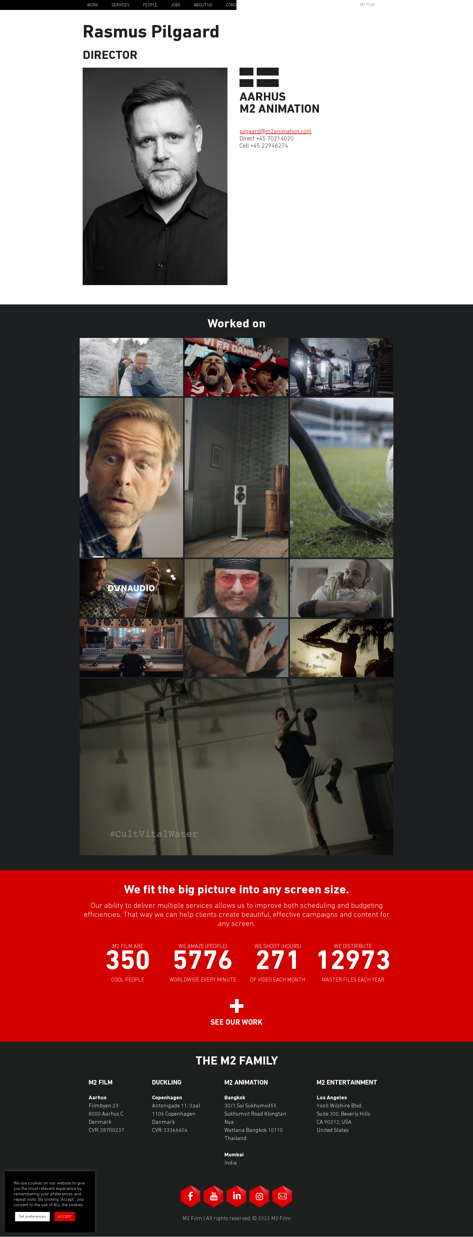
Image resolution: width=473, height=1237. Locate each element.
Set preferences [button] (32, 1217)
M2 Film (367, 5)
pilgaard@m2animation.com (276, 132)
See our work (236, 1023)
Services (120, 5)
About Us (203, 5)
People (150, 5)
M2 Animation (246, 1083)
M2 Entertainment (347, 1083)
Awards (321, 5)
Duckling (167, 1083)
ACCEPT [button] (64, 1217)
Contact (234, 5)
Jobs (175, 5)
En (395, 5)
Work (92, 5)
